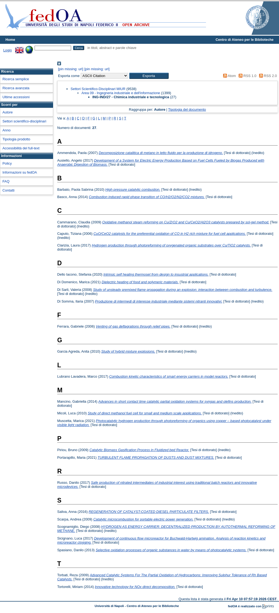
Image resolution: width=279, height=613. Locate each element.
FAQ (6, 181)
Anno (6, 130)
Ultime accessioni (16, 97)
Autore (7, 112)
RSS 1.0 (246, 76)
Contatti (8, 190)
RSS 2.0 (267, 76)
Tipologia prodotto (16, 139)
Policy (7, 163)
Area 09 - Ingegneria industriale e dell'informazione (120, 93)
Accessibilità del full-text (21, 148)
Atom (229, 76)
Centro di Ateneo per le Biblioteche (245, 40)
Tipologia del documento (187, 109)
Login (7, 50)
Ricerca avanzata (15, 88)
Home (10, 40)
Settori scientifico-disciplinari (24, 121)
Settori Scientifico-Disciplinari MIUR (98, 89)
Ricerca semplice (15, 79)
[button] (149, 76)
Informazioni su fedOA (19, 172)
